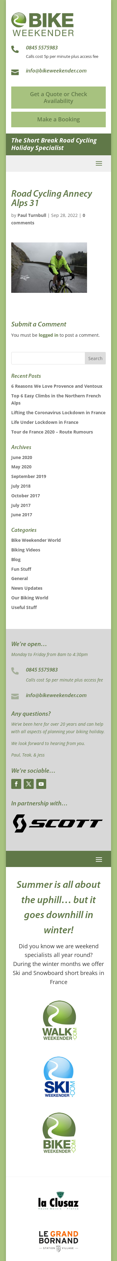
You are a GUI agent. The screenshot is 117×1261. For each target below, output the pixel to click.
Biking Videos (25, 550)
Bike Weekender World (36, 540)
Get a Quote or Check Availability (58, 97)
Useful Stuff (24, 607)
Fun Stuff (21, 569)
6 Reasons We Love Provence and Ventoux (56, 386)
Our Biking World (29, 598)
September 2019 (28, 476)
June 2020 (21, 457)
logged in (48, 335)
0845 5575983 (42, 670)
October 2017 (25, 496)
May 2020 (21, 467)
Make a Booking (58, 119)
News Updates (26, 588)
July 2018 (21, 486)
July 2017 (21, 505)
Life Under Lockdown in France (44, 422)
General (19, 578)
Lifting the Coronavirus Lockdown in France (58, 412)
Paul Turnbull (31, 215)
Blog (16, 559)
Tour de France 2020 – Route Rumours (52, 432)
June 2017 (21, 515)
